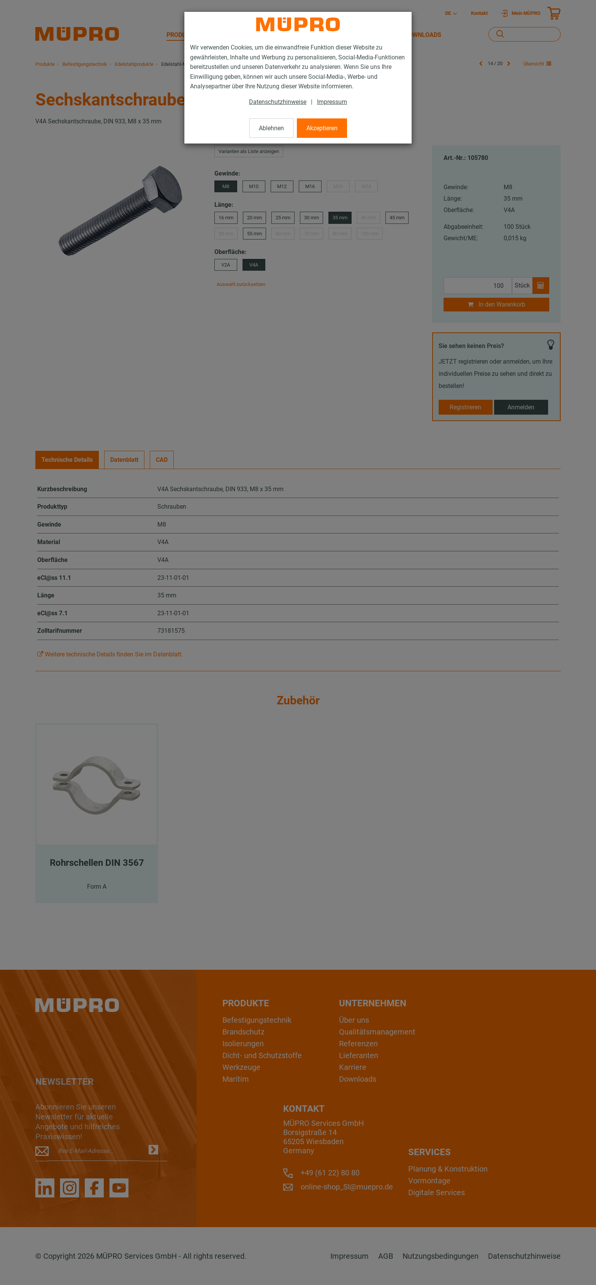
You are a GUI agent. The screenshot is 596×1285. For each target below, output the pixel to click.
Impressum (332, 101)
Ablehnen (271, 128)
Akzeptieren (322, 128)
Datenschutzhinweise (277, 101)
